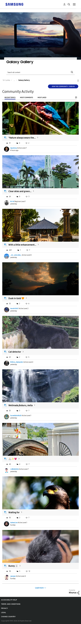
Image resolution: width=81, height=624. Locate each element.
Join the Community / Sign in (63, 86)
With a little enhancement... (22, 244)
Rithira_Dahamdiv (16, 362)
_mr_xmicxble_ (15, 255)
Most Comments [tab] (26, 97)
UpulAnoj (13, 148)
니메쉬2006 (14, 469)
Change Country (8, 617)
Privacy (4, 608)
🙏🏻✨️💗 (12, 458)
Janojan (13, 576)
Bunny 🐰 (13, 565)
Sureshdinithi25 (16, 416)
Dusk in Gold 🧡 (16, 298)
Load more (39, 588)
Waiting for (14, 512)
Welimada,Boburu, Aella (20, 405)
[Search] (40, 72)
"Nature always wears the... (22, 137)
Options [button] (74, 80)
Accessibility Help (9, 600)
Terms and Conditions (11, 604)
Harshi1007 (14, 308)
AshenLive (13, 523)
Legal (3, 613)
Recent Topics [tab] (10, 97)
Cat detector (14, 351)
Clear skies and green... (19, 191)
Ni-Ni (12, 201)
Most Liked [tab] (42, 97)
